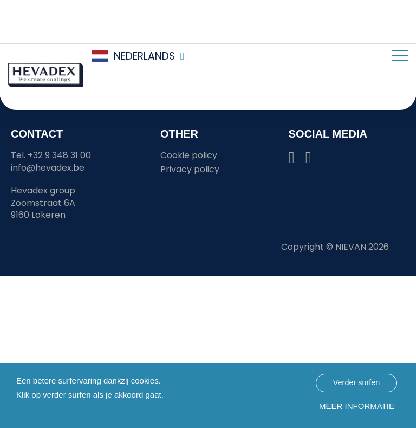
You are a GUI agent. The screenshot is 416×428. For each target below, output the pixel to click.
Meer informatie (356, 406)
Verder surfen (356, 382)
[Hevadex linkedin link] (292, 160)
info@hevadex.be (47, 167)
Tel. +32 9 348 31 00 (51, 155)
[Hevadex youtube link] (308, 160)
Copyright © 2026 (335, 247)
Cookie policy (188, 155)
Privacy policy (189, 169)
